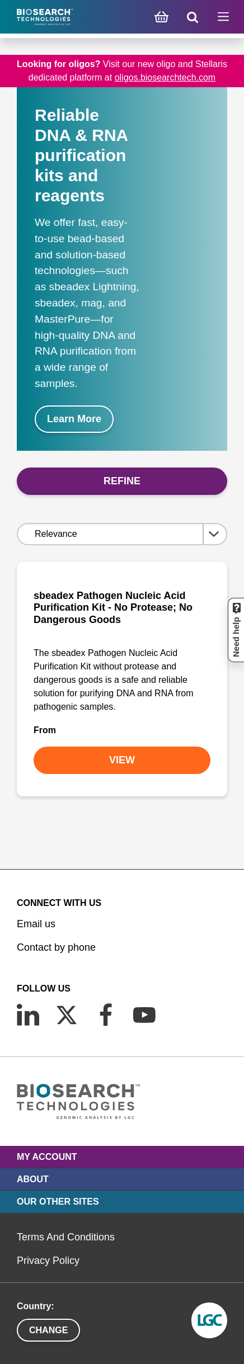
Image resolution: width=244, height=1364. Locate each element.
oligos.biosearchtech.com (165, 77)
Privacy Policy (48, 1260)
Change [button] (48, 1330)
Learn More (74, 418)
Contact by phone (56, 947)
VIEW (122, 760)
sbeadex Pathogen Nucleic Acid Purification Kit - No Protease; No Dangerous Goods (113, 607)
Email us (36, 923)
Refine (122, 481)
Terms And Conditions (66, 1237)
